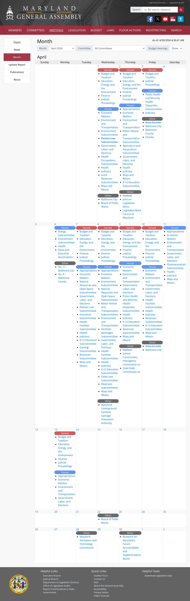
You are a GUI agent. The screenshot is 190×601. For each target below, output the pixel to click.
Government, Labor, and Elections (108, 149)
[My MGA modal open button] (172, 19)
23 (120, 511)
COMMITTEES (36, 30)
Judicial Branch (51, 578)
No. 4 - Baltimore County (63, 278)
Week (17, 49)
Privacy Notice (101, 592)
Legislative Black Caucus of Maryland (132, 214)
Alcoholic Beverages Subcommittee (109, 332)
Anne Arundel (153, 122)
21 (77, 511)
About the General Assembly (108, 585)
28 (77, 529)
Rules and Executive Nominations (65, 253)
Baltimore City (109, 199)
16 (120, 429)
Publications (17, 72)
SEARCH (176, 30)
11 (164, 224)
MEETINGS (56, 30)
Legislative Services (157, 2)
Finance (105, 95)
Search (136, 9)
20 (55, 511)
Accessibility (100, 588)
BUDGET (96, 30)
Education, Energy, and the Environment (131, 84)
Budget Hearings (158, 48)
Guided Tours (101, 575)
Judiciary (106, 171)
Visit (96, 582)
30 (120, 529)
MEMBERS (15, 30)
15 (99, 429)
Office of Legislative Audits (56, 585)
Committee (84, 48)
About (17, 79)
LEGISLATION (77, 30)
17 (143, 429)
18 (164, 429)
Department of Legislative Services (61, 582)
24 (143, 511)
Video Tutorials (101, 595)
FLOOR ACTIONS (130, 30)
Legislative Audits (176, 2)
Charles (150, 137)
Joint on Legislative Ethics (129, 203)
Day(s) (17, 42)
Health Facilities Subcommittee (88, 325)
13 (55, 429)
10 (143, 224)
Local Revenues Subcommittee (109, 178)
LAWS (110, 30)
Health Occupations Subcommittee (109, 160)
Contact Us (99, 578)
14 (77, 429)
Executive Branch (52, 575)
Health (105, 167)
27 (55, 529)
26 (36, 529)
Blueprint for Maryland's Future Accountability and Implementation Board (132, 547)
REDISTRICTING (156, 30)
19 (36, 511)
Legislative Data (164, 575)
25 (164, 511)
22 (99, 511)
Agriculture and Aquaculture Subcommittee (131, 149)
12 (36, 429)
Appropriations (131, 109)
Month (17, 57)
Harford (127, 195)
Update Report (17, 64)
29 (99, 529)
